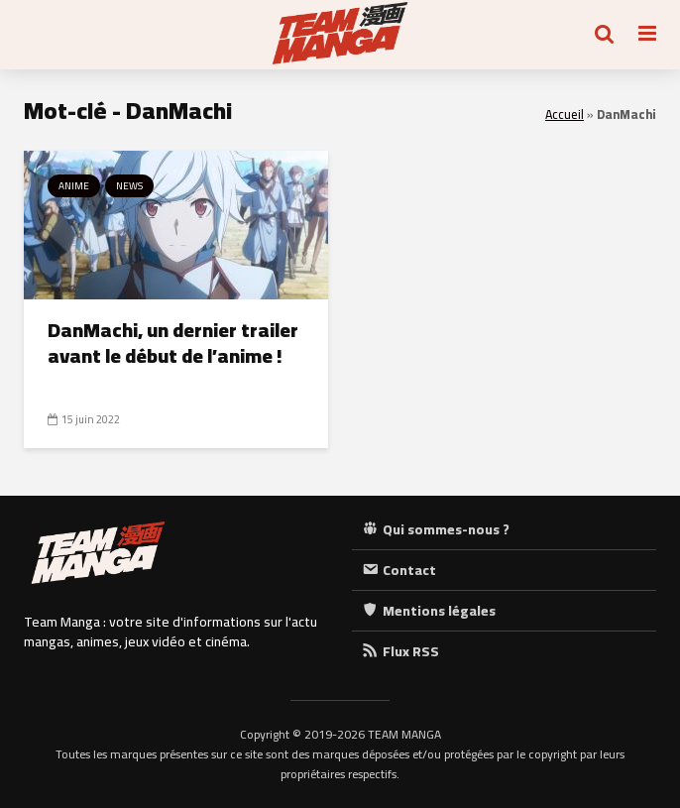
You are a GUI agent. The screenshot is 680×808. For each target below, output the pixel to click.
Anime (73, 185)
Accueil (564, 114)
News (129, 185)
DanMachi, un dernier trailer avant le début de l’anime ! (173, 343)
